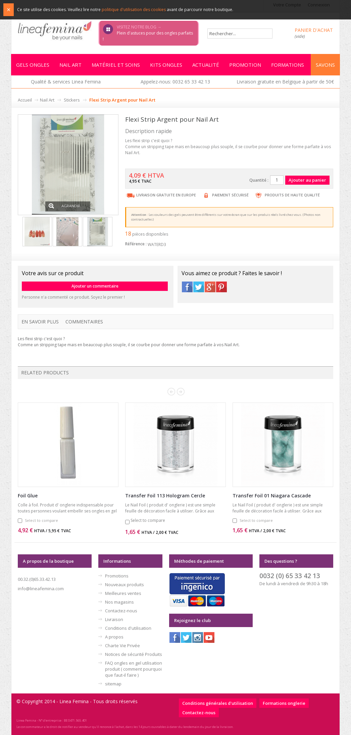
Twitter (198, 287)
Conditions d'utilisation (128, 628)
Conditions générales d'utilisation (217, 703)
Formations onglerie (284, 703)
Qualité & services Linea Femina (66, 81)
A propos (114, 637)
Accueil (25, 100)
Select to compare (41, 520)
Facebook (187, 287)
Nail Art (47, 100)
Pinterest (221, 287)
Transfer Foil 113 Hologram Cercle (165, 495)
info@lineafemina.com (41, 589)
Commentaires (84, 321)
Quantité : (258, 180)
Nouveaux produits (124, 584)
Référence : (136, 244)
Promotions (117, 576)
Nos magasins (119, 602)
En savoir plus (40, 321)
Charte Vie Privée (122, 645)
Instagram (197, 637)
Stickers (72, 100)
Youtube (209, 637)
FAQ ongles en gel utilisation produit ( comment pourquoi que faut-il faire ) (133, 669)
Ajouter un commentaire (94, 286)
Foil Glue (28, 495)
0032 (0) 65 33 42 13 (289, 575)
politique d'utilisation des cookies (134, 9)
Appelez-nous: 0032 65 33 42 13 (175, 81)
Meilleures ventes (123, 593)
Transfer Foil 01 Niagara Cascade (272, 495)
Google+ (210, 287)
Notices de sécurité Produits (133, 654)
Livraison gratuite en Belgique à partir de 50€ (285, 81)
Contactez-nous (121, 611)
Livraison (114, 619)
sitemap (113, 684)
